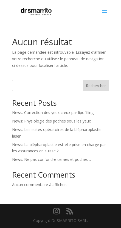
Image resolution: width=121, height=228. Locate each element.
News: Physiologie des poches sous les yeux (51, 121)
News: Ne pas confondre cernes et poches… (51, 159)
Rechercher (96, 85)
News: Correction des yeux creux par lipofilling (53, 112)
